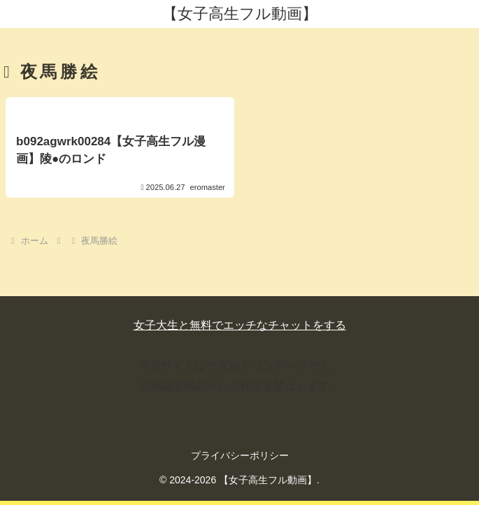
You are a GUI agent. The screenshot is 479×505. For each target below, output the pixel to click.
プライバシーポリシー (240, 455)
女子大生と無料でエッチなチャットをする (240, 325)
